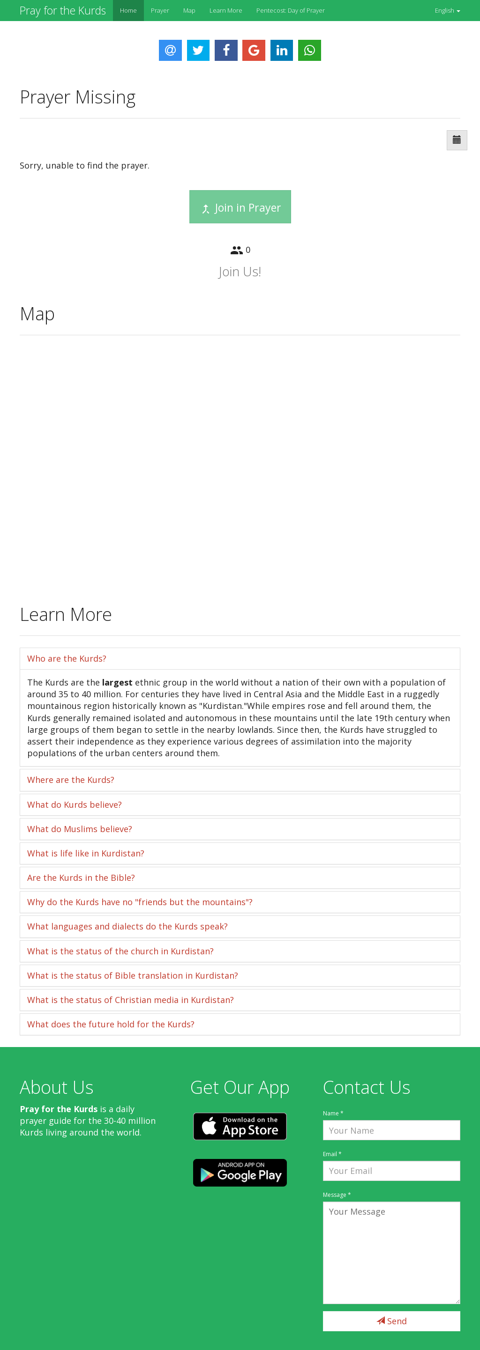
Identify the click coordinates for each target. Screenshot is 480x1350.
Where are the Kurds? (70, 779)
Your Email (391, 1171)
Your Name (391, 1130)
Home (128, 10)
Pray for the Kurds (63, 10)
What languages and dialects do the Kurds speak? (127, 926)
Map (189, 10)
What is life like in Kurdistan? (85, 853)
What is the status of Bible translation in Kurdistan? (132, 975)
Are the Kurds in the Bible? (81, 877)
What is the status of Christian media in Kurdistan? (130, 999)
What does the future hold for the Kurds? (111, 1024)
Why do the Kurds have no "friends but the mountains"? (140, 901)
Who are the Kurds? (66, 658)
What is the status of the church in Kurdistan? (120, 951)
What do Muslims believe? (79, 828)
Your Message (391, 1253)
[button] (447, 10)
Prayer (160, 10)
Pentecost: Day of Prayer (290, 10)
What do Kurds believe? (74, 804)
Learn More (226, 10)
